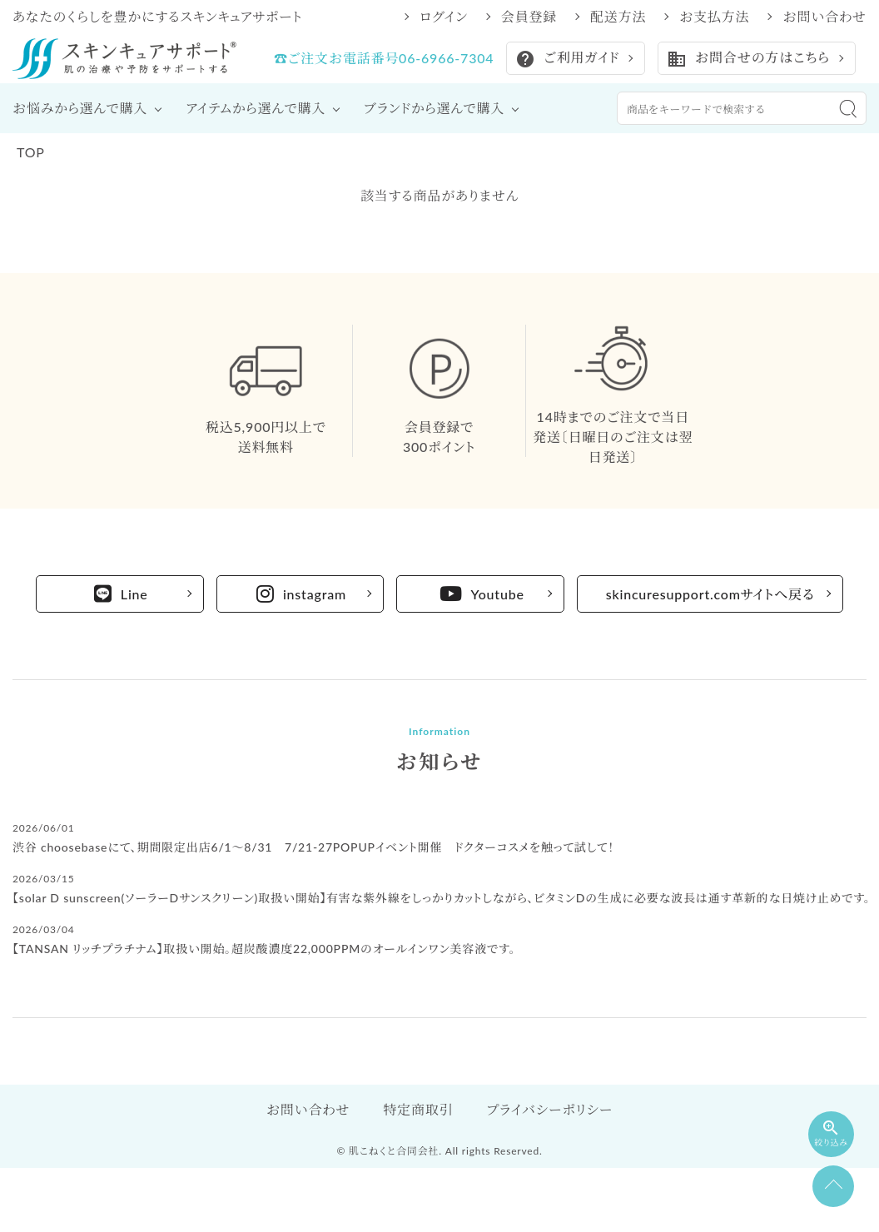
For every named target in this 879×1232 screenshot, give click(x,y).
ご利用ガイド (567, 59)
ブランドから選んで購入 (434, 108)
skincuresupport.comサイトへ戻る (710, 594)
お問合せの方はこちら (748, 59)
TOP (31, 152)
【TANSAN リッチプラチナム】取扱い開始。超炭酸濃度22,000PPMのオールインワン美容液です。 (263, 948)
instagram (301, 594)
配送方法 (618, 16)
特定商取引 (418, 1109)
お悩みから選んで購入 (79, 108)
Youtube (482, 594)
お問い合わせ (824, 16)
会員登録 (529, 16)
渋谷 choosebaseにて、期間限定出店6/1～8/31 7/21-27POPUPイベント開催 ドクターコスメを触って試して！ (313, 847)
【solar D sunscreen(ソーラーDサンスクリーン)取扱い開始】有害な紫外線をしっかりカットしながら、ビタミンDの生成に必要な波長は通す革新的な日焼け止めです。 (441, 898)
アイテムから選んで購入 (255, 108)
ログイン (444, 16)
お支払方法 (714, 16)
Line (121, 594)
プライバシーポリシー (549, 1109)
